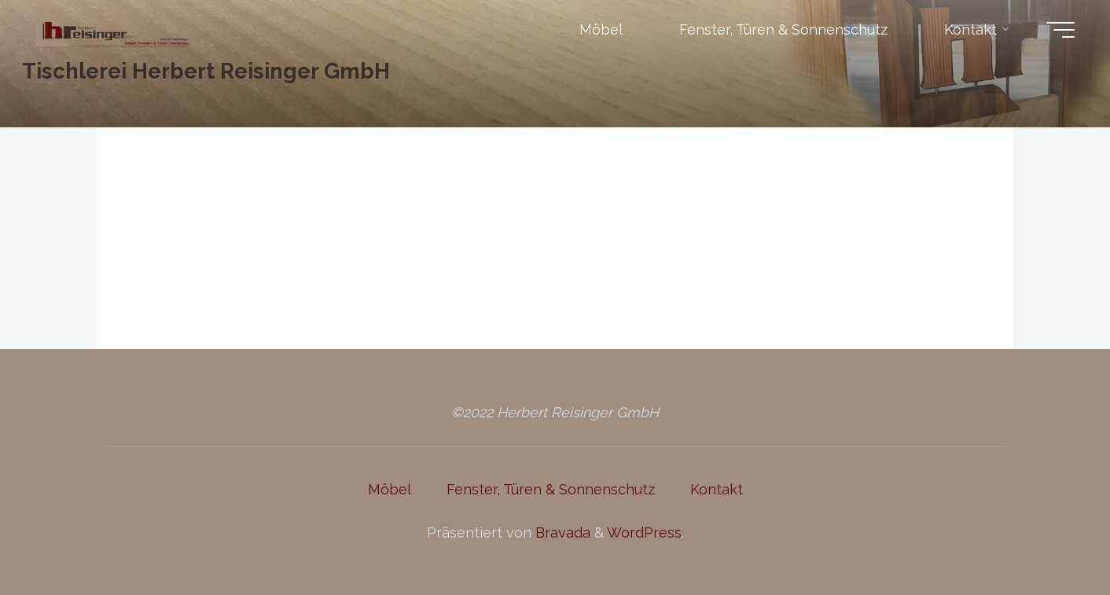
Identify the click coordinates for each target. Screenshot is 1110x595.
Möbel (389, 489)
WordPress (644, 532)
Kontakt (716, 489)
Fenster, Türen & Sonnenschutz (551, 489)
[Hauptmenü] (1060, 30)
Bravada (560, 532)
